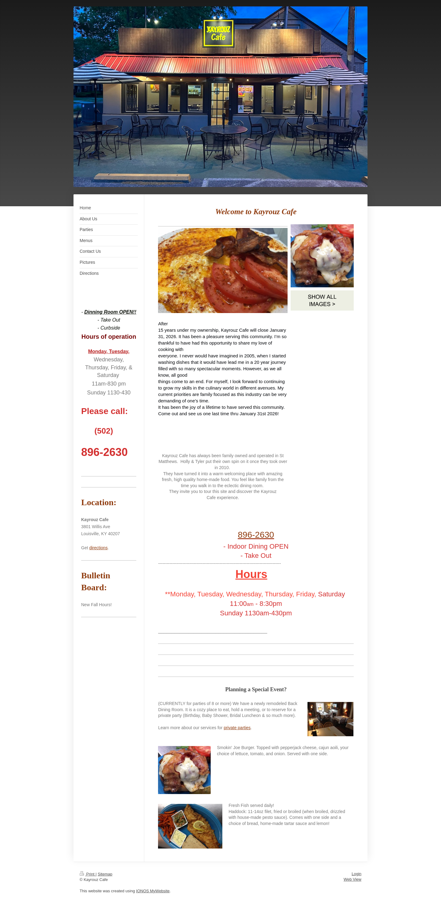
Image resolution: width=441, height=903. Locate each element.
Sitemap (105, 874)
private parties (237, 727)
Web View (352, 879)
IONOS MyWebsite (153, 891)
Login (356, 873)
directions (98, 547)
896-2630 (256, 534)
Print (88, 874)
